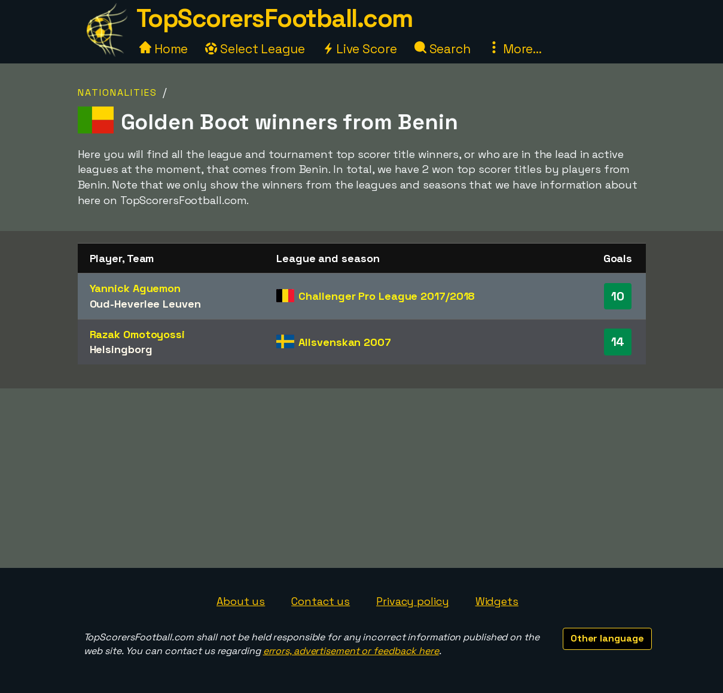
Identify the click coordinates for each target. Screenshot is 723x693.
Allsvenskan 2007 (344, 342)
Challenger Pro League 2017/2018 (386, 296)
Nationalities (117, 92)
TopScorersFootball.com (274, 18)
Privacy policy (412, 601)
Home (163, 49)
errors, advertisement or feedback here (351, 651)
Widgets (496, 601)
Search (442, 49)
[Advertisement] (362, 478)
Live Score (359, 49)
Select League (255, 49)
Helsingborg (121, 349)
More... (515, 49)
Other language (607, 638)
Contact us (320, 601)
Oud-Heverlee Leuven (145, 304)
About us (240, 601)
